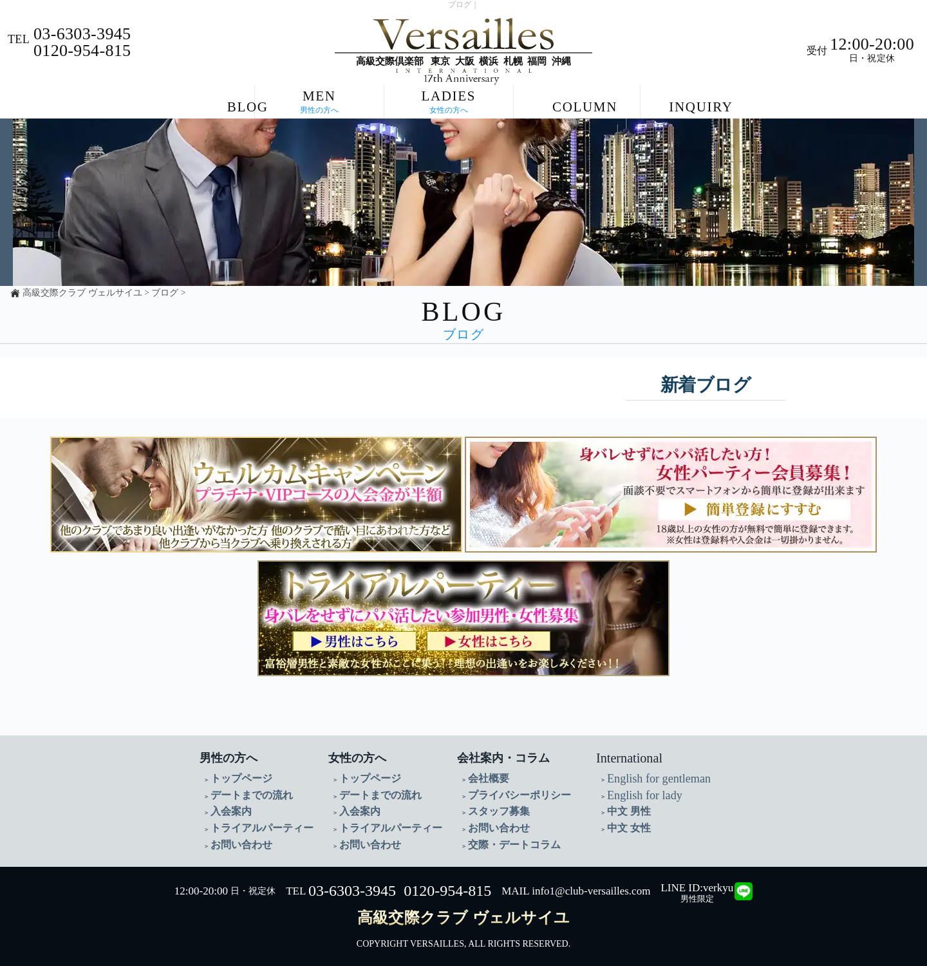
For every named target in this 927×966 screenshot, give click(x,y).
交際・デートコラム (508, 840)
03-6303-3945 (352, 885)
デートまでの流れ (247, 794)
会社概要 (486, 778)
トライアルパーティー (256, 824)
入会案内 (229, 809)
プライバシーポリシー (513, 794)
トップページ (238, 778)
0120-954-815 (447, 885)
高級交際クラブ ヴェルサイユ (82, 293)
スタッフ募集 (495, 809)
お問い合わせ (238, 840)
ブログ (164, 293)
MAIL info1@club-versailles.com (575, 886)
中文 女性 (626, 824)
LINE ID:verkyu (696, 882)
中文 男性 (626, 809)
